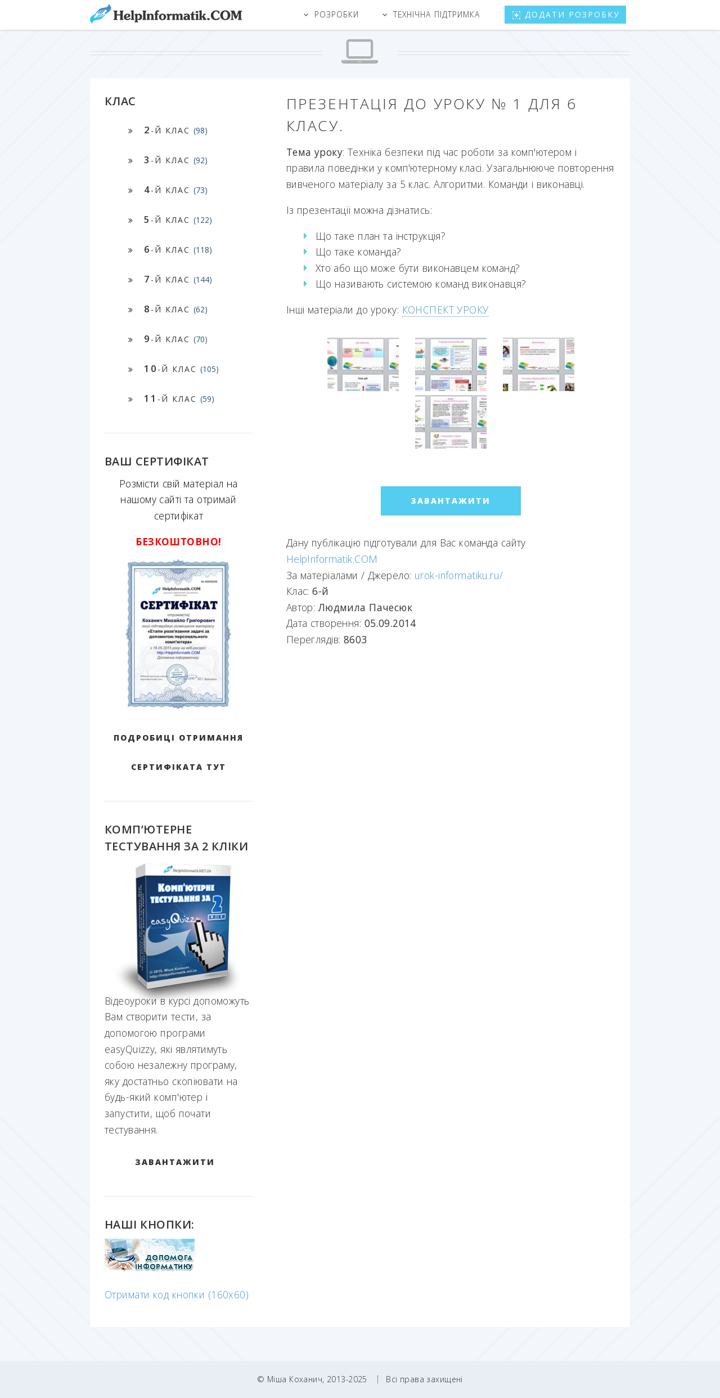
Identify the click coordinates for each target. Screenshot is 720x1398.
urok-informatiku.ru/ (459, 575)
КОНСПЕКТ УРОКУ (445, 309)
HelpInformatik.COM (332, 559)
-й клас (176, 129)
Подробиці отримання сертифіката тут (179, 752)
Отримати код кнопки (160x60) (177, 1294)
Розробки (336, 14)
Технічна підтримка (436, 14)
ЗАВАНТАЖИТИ (175, 1162)
